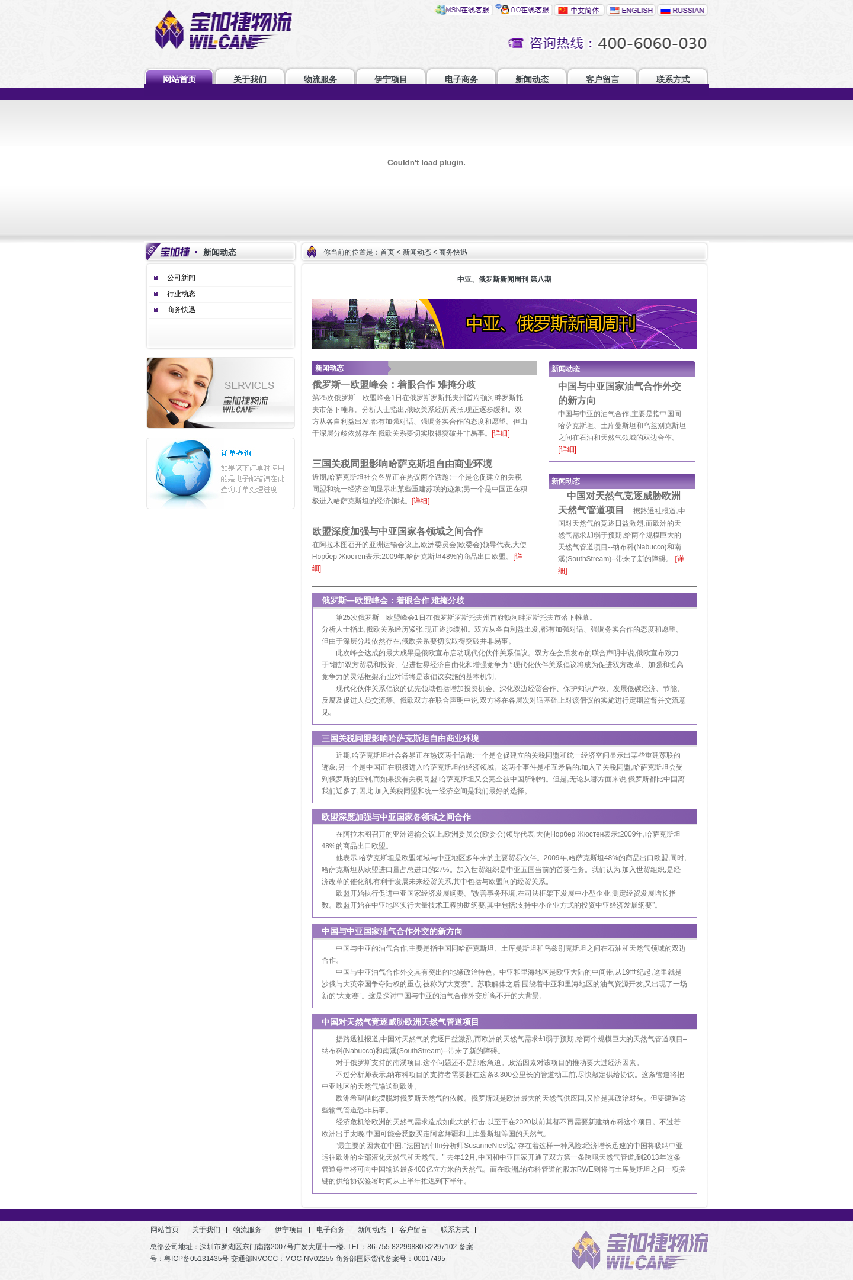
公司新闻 (181, 278)
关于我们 (250, 79)
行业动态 (181, 294)
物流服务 (320, 79)
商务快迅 (181, 309)
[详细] (501, 433)
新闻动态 (532, 79)
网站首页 (179, 79)
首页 (387, 252)
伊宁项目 (391, 79)
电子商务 (461, 79)
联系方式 (673, 79)
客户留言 (602, 79)
